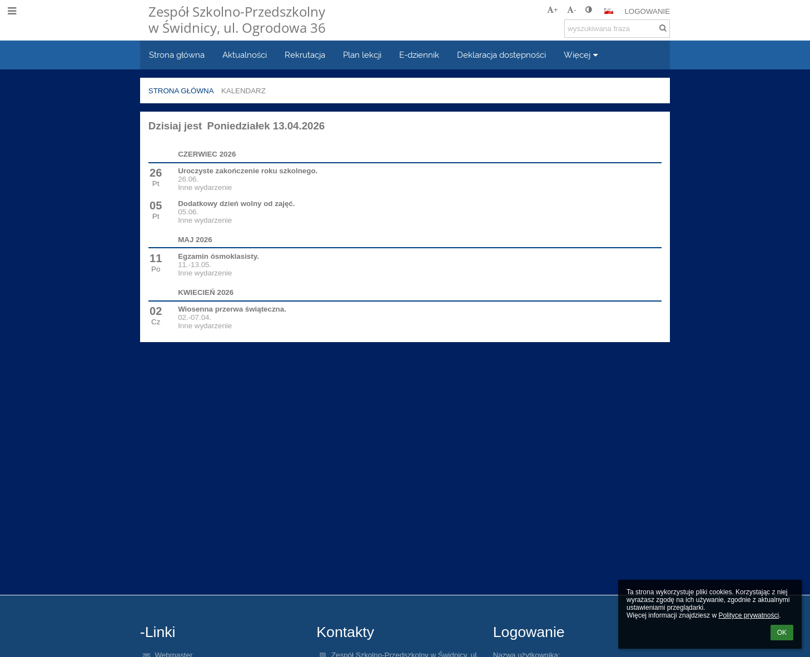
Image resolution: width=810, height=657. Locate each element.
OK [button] (782, 632)
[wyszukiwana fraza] (617, 28)
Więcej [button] (582, 54)
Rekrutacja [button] (305, 54)
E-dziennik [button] (419, 54)
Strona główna (181, 91)
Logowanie (647, 11)
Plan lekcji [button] (362, 54)
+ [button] (552, 10)
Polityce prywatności (748, 615)
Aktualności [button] (244, 54)
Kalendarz (243, 91)
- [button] (571, 10)
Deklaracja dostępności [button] (501, 54)
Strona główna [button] (177, 54)
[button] (608, 11)
